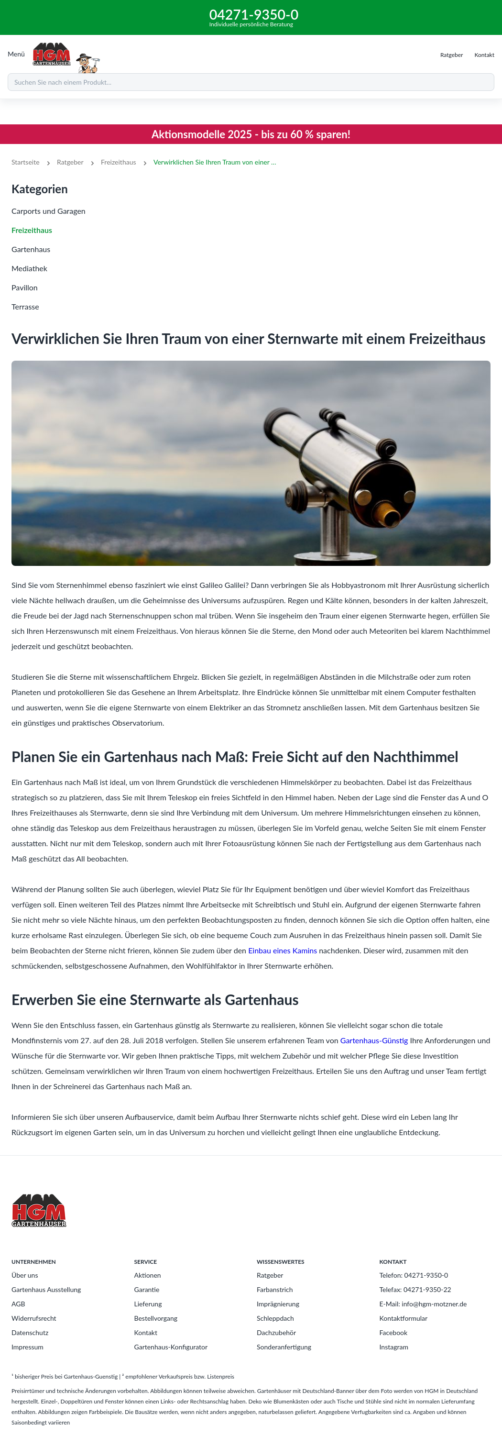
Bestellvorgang (156, 1318)
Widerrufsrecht (33, 1318)
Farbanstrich (275, 1289)
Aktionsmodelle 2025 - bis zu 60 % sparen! (251, 134)
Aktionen (147, 1275)
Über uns (24, 1275)
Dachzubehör (276, 1332)
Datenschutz (29, 1332)
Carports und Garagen (48, 210)
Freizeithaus (118, 162)
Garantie (147, 1289)
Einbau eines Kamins (282, 950)
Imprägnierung (278, 1304)
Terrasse (25, 306)
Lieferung (148, 1304)
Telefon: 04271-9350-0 (414, 1275)
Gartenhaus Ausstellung (46, 1289)
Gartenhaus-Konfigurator (171, 1347)
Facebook (394, 1332)
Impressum (27, 1347)
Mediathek (29, 268)
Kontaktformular (404, 1318)
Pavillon (24, 287)
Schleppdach (275, 1318)
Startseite (25, 162)
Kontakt (146, 1332)
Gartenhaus (30, 249)
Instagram (394, 1347)
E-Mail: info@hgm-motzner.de (423, 1304)
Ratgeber (70, 162)
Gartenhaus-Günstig (374, 1040)
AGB (18, 1304)
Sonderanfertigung (284, 1347)
